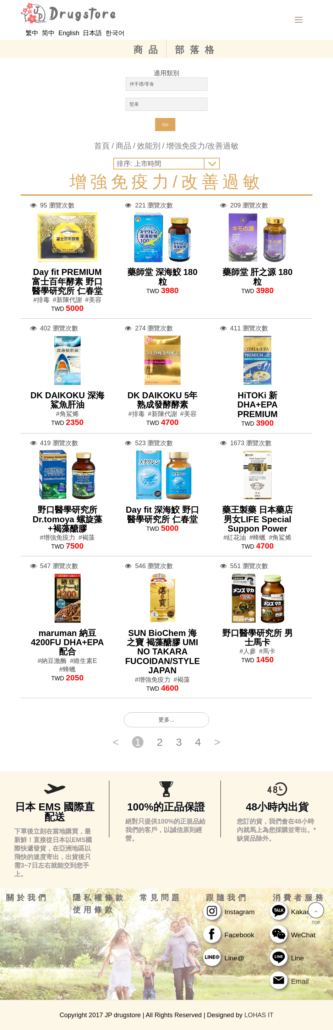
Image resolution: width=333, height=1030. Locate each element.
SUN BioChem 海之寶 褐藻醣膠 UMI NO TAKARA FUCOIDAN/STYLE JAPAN (162, 651)
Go (165, 124)
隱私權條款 (99, 898)
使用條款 (94, 910)
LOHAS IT (258, 1015)
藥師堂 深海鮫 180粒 (162, 276)
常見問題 (161, 898)
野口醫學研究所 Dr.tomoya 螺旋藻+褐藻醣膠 (67, 519)
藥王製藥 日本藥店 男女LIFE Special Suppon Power (257, 519)
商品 (148, 50)
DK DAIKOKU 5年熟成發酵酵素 (162, 399)
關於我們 (27, 898)
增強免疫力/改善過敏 (202, 145)
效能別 (148, 145)
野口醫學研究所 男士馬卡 (257, 637)
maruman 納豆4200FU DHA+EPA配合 (67, 642)
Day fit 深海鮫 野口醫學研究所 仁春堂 (162, 514)
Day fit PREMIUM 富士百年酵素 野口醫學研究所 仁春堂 (67, 281)
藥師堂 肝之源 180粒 (258, 276)
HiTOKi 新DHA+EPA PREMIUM (258, 404)
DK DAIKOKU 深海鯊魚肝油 (67, 399)
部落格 (197, 50)
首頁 (102, 145)
